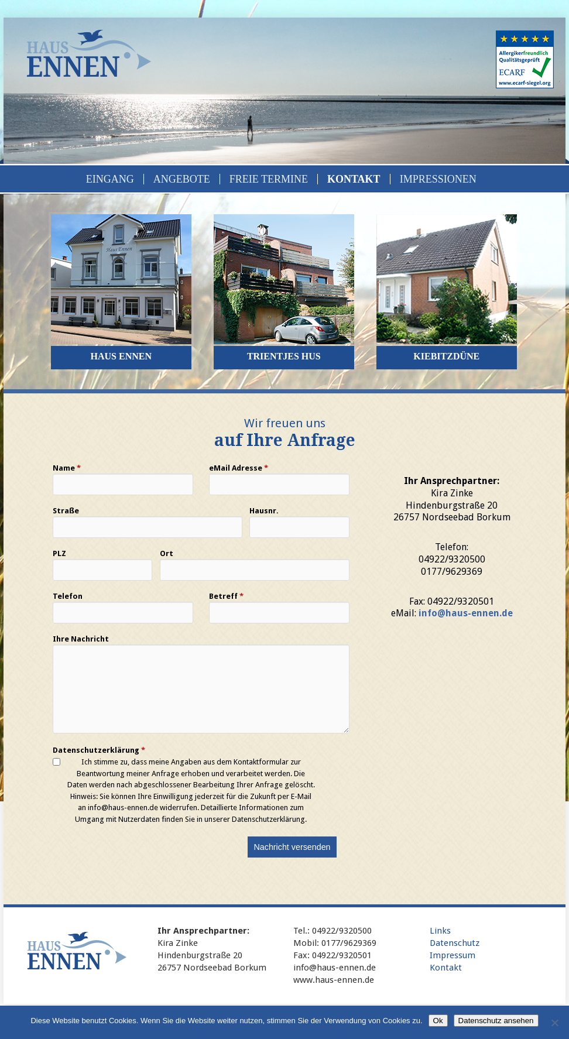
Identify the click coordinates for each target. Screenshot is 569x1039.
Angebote (181, 179)
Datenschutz (454, 943)
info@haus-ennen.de (466, 613)
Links (440, 930)
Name (67, 468)
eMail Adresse (238, 468)
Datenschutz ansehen (496, 1020)
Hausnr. (264, 511)
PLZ (59, 554)
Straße (66, 511)
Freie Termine (268, 179)
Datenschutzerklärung (99, 750)
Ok (438, 1020)
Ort (166, 554)
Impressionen (438, 179)
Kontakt (354, 179)
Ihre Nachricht (81, 639)
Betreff (226, 596)
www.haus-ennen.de (333, 980)
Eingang (110, 179)
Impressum (452, 955)
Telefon (68, 596)
